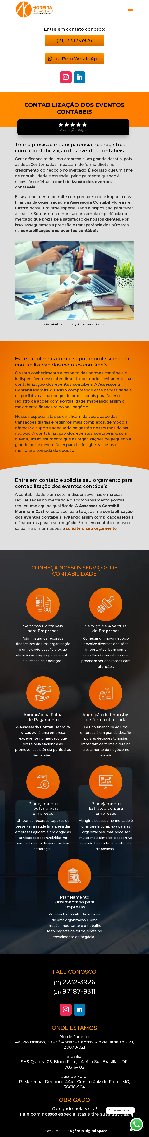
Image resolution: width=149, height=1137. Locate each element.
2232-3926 (74, 982)
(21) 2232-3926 (74, 40)
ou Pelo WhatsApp (77, 59)
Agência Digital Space (88, 1130)
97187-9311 (74, 991)
